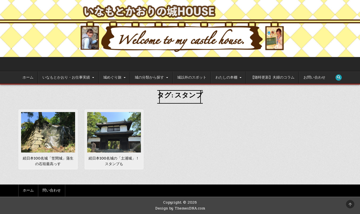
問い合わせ (51, 190)
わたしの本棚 (226, 77)
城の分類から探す (149, 77)
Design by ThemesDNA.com (180, 208)
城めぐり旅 (112, 77)
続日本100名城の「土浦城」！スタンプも (114, 161)
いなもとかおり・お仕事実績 (66, 77)
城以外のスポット (191, 77)
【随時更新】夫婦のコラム (272, 77)
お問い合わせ (314, 77)
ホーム (27, 77)
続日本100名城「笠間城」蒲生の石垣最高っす (48, 161)
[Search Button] (339, 77)
